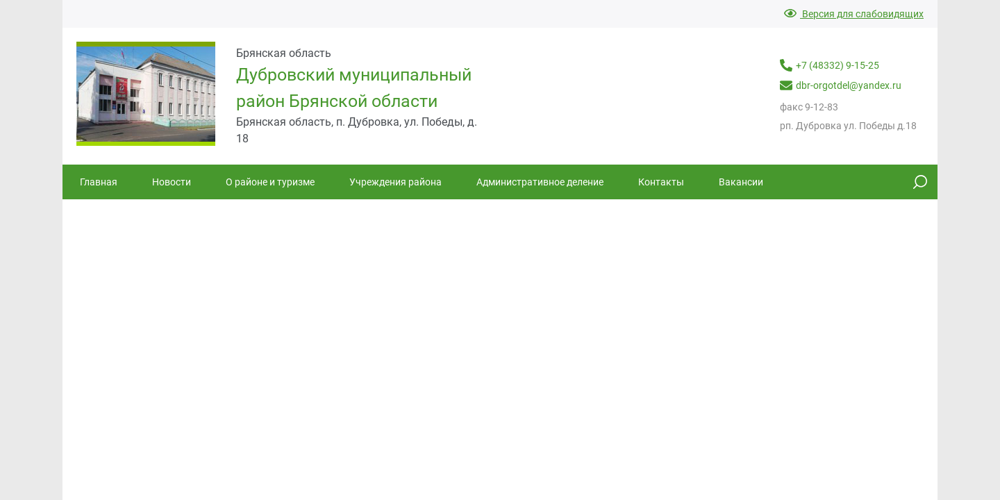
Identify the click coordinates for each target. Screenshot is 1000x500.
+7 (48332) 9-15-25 (829, 65)
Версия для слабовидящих (854, 13)
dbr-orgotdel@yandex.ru (840, 85)
